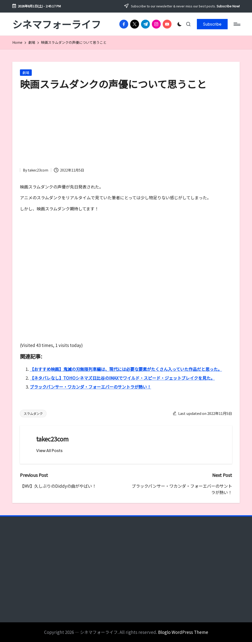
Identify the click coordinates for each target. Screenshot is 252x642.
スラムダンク (33, 413)
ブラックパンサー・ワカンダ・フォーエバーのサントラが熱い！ (90, 387)
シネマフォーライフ (56, 24)
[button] (212, 24)
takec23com (52, 439)
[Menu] (237, 24)
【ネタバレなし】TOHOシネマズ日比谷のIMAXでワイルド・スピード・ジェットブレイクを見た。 (122, 378)
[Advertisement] (126, 130)
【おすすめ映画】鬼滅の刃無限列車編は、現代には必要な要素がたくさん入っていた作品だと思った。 (126, 369)
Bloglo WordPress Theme (183, 632)
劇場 (25, 72)
